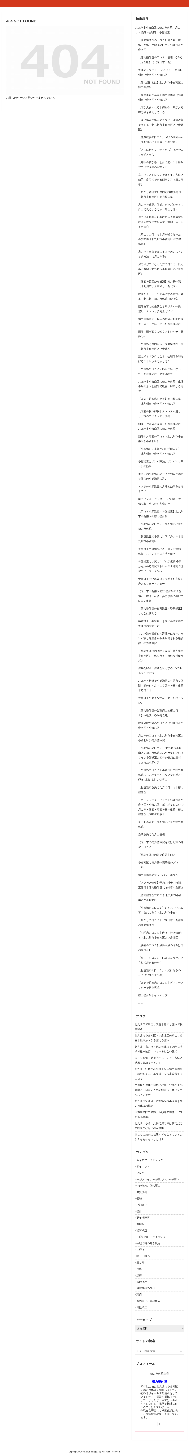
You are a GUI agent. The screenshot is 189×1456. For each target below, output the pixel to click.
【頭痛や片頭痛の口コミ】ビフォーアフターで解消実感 (160, 985)
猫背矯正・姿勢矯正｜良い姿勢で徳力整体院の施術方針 (160, 623)
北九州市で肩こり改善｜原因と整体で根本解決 (159, 1027)
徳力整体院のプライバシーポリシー (159, 875)
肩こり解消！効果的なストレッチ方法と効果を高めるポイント (159, 1060)
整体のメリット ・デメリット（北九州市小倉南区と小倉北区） (159, 72)
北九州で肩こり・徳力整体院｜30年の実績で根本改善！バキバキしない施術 (159, 1049)
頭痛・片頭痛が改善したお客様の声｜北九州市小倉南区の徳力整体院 (160, 426)
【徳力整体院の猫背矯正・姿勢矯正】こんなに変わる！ (160, 611)
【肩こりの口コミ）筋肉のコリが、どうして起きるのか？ (160, 960)
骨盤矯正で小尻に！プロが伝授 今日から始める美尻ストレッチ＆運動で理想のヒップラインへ (160, 566)
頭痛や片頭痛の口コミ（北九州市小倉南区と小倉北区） (160, 439)
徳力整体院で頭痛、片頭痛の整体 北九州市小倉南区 (159, 1114)
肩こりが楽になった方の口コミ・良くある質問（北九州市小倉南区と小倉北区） (160, 269)
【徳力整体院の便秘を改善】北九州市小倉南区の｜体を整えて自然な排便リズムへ (160, 655)
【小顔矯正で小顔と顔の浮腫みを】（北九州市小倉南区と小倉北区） (159, 451)
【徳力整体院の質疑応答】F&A (156, 854)
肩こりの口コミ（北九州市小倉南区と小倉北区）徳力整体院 (160, 738)
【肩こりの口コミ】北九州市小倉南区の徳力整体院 (160, 922)
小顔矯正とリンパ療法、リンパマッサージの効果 (160, 464)
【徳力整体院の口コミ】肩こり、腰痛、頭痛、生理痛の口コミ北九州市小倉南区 (160, 45)
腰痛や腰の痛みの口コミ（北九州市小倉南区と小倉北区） (160, 725)
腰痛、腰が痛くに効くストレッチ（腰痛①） (160, 334)
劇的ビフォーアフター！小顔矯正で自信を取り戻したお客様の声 (160, 501)
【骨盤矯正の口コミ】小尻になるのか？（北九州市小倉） (159, 973)
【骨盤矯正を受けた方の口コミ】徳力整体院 (160, 790)
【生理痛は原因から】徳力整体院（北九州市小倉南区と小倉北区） (160, 346)
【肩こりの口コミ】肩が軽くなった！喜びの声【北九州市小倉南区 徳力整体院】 (160, 239)
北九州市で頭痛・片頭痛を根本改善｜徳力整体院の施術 (159, 1103)
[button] (181, 1351)
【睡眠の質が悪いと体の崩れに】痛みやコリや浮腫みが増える (160, 165)
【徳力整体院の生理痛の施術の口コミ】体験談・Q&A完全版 (159, 713)
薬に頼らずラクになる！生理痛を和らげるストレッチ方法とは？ (160, 359)
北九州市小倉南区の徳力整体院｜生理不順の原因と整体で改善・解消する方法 (160, 386)
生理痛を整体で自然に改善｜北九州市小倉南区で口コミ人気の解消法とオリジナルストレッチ (159, 1090)
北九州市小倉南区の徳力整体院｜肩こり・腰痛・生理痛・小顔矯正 (157, 30)
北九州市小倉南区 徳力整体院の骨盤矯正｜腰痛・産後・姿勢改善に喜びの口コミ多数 (160, 596)
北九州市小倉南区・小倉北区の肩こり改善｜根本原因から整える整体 (159, 1038)
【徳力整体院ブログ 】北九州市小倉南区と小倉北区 (159, 897)
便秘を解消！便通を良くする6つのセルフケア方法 (160, 670)
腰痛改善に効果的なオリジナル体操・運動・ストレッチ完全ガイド (160, 309)
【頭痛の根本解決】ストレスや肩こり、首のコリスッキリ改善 (159, 414)
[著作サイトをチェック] (159, 1424)
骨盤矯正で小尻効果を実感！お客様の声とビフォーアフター (160, 581)
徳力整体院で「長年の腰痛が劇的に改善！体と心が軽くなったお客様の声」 (160, 321)
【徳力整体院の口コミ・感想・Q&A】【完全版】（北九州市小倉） (161, 60)
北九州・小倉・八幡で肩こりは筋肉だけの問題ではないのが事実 (159, 1126)
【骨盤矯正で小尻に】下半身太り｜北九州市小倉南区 (160, 539)
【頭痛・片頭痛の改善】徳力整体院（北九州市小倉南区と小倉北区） (159, 401)
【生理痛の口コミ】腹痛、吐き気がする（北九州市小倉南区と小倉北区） (160, 935)
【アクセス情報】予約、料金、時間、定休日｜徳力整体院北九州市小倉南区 (160, 885)
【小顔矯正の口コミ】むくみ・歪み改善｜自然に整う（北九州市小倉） (160, 910)
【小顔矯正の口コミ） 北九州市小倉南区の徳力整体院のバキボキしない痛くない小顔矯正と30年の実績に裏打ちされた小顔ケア (160, 755)
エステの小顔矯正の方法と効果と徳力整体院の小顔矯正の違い (160, 476)
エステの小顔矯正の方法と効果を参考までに (160, 489)
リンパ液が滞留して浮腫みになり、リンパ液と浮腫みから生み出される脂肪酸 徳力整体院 (160, 638)
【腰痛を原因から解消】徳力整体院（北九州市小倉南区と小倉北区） (159, 284)
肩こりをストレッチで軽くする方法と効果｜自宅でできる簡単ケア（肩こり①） (160, 179)
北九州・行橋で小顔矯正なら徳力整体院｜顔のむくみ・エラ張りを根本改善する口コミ (160, 685)
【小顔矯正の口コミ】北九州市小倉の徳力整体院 (160, 526)
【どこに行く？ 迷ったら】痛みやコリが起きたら (160, 152)
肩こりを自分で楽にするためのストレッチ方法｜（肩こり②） (160, 254)
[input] (159, 1351)
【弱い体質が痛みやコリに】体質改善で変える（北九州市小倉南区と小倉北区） (160, 124)
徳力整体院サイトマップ (152, 995)
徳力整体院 (159, 1381)
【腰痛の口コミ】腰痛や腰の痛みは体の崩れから (160, 947)
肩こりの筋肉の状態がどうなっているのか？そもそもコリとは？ (159, 1137)
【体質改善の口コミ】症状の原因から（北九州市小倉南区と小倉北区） (160, 139)
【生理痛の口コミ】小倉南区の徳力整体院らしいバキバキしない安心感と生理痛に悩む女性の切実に (160, 775)
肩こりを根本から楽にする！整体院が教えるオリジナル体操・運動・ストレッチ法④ (160, 222)
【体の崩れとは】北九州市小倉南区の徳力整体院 (160, 85)
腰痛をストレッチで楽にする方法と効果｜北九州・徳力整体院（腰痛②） (160, 296)
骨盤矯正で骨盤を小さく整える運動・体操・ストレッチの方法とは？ (160, 551)
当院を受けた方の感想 (151, 834)
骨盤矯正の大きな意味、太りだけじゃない (160, 700)
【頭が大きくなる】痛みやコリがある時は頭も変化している (160, 110)
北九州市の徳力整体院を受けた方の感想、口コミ (160, 844)
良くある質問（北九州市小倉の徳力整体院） (160, 824)
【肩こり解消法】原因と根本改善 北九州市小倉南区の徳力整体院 (159, 194)
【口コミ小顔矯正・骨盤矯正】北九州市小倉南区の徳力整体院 (160, 514)
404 (140, 1003)
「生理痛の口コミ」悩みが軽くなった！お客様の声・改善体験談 (159, 371)
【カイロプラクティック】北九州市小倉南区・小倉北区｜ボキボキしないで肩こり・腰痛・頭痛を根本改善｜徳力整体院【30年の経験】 (160, 807)
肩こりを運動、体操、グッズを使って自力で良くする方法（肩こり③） (160, 207)
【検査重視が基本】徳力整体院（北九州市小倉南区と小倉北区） (160, 97)
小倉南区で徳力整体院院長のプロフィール (160, 865)
